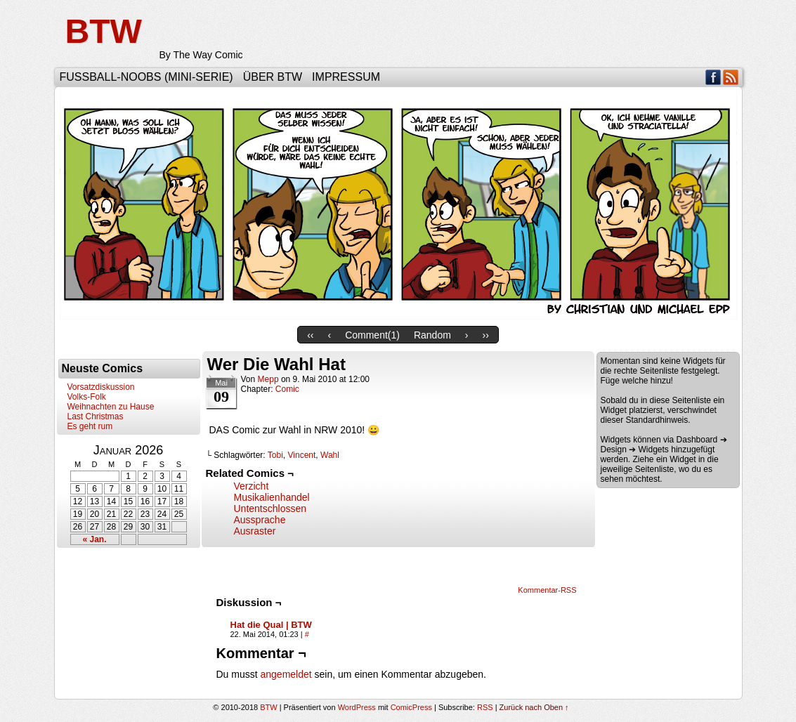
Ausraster (255, 531)
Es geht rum (90, 426)
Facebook (713, 77)
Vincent (302, 455)
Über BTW (272, 77)
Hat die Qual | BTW (271, 624)
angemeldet (286, 674)
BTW (103, 31)
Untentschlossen (270, 508)
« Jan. (94, 539)
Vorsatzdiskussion (101, 387)
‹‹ (310, 335)
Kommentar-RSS (547, 590)
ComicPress (411, 707)
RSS (731, 77)
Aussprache (260, 519)
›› (486, 335)
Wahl (329, 455)
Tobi (275, 455)
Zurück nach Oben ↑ (534, 707)
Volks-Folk (86, 397)
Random (432, 335)
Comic (287, 389)
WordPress (357, 707)
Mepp (268, 379)
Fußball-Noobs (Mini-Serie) (146, 77)
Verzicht (251, 486)
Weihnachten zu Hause (111, 407)
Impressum (346, 77)
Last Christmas (95, 416)
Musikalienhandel (272, 497)
